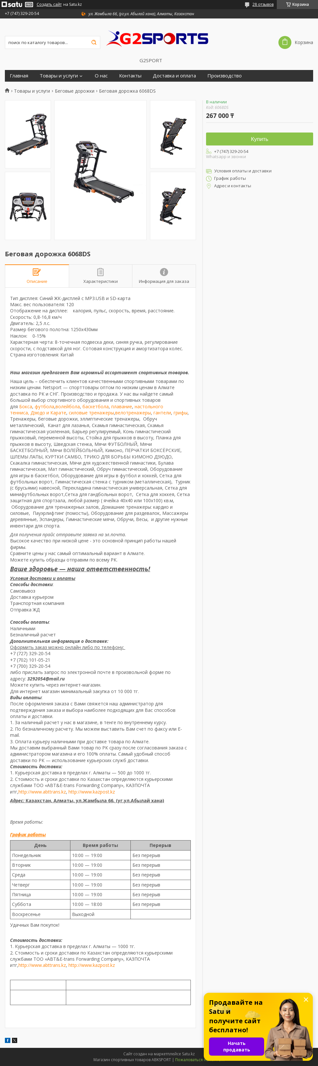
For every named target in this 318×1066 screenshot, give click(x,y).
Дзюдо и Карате (48, 413)
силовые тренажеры (91, 413)
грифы (181, 413)
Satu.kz (188, 1054)
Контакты (130, 75)
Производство (224, 75)
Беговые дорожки (74, 91)
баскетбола (95, 406)
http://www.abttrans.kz (42, 792)
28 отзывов (263, 4)
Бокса (25, 406)
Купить (259, 139)
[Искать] (93, 42)
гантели (162, 413)
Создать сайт (49, 4)
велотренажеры (133, 413)
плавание (121, 406)
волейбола (67, 406)
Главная (19, 75)
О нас (101, 75)
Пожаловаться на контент (200, 1059)
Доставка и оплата (174, 75)
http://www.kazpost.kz (91, 792)
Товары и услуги (59, 75)
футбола (44, 406)
